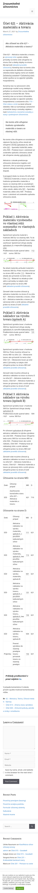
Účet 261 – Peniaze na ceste (22, 863)
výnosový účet (10, 57)
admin (5, 850)
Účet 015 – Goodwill (19, 850)
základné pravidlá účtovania (17, 286)
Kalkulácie (7, 811)
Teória (20, 698)
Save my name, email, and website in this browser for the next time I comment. (19, 772)
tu (20, 679)
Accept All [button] (20, 888)
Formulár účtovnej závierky (14, 807)
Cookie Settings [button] (8, 888)
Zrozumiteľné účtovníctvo (11, 5)
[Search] (32, 826)
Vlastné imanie (9, 814)
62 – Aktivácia (11, 698)
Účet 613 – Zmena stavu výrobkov (19, 705)
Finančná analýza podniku (13, 804)
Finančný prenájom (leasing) (14, 800)
